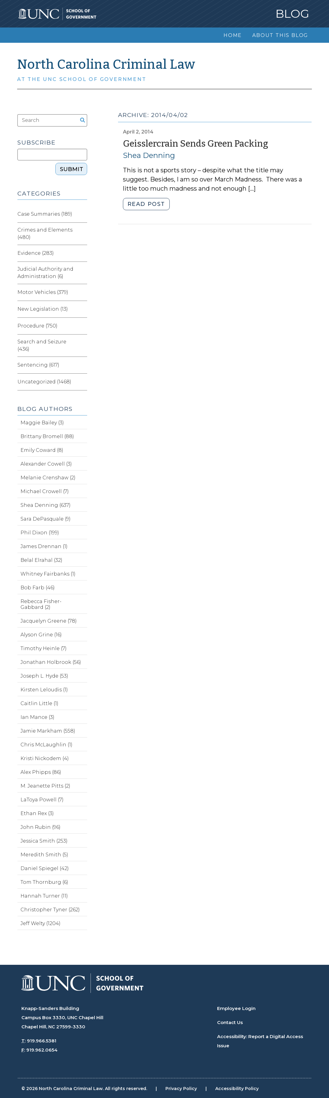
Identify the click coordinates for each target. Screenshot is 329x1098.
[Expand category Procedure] (82, 326)
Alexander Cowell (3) (46, 464)
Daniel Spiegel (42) (44, 868)
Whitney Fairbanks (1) (48, 574)
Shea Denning (149, 155)
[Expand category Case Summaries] (82, 214)
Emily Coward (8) (41, 450)
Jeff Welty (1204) (40, 923)
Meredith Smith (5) (44, 855)
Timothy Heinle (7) (43, 648)
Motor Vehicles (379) (42, 292)
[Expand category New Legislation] (82, 309)
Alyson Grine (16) (41, 635)
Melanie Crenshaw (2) (48, 478)
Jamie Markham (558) (47, 731)
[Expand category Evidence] (82, 253)
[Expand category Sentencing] (82, 365)
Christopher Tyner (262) (50, 910)
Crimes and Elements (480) (44, 233)
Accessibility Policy (237, 1088)
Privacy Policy (181, 1088)
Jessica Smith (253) (44, 841)
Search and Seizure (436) (41, 345)
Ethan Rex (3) (37, 813)
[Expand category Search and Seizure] (82, 345)
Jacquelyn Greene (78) (48, 621)
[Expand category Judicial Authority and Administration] (82, 273)
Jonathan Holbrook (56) (50, 662)
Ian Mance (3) (37, 717)
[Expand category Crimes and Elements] (82, 233)
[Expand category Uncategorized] (82, 382)
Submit (71, 169)
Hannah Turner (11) (44, 896)
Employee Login (236, 1008)
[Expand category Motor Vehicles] (82, 292)
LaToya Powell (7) (42, 800)
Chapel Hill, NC (38, 1027)
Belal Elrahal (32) (41, 560)
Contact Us (230, 1022)
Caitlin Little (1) (39, 703)
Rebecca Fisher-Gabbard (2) (40, 604)
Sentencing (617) (38, 365)
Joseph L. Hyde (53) (44, 676)
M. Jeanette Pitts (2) (45, 786)
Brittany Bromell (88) (47, 436)
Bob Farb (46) (37, 588)
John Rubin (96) (40, 827)
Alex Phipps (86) (40, 772)
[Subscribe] (52, 154)
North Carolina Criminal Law (106, 64)
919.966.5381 (41, 1041)
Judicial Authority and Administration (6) (45, 272)
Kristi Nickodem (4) (44, 758)
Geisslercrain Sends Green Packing (195, 143)
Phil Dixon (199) (39, 533)
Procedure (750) (37, 326)
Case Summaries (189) (44, 214)
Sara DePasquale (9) (45, 519)
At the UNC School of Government (81, 79)
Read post (146, 204)
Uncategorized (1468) (44, 382)
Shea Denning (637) (45, 505)
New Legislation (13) (42, 309)
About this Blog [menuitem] (280, 35)
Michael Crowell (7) (44, 491)
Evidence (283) (35, 253)
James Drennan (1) (44, 546)
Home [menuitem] (233, 35)
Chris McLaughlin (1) (46, 745)
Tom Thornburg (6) (44, 882)
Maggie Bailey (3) (42, 423)
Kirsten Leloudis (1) (44, 690)
